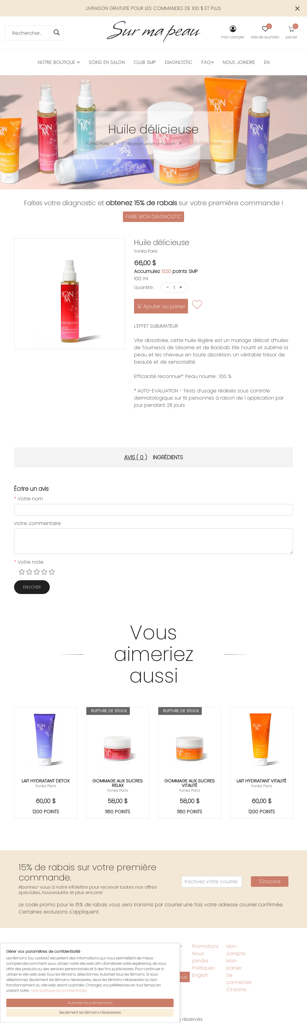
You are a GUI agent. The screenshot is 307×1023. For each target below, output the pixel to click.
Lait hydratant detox (46, 781)
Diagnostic (178, 62)
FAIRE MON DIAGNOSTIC (154, 216)
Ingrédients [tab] (168, 457)
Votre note (28, 562)
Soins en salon (107, 62)
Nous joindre (239, 62)
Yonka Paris (97, 143)
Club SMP (145, 62)
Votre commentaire (37, 523)
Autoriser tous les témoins (90, 1002)
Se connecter (239, 979)
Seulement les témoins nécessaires (90, 1012)
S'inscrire (270, 881)
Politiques (203, 967)
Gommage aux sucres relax (117, 783)
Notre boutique (59, 62)
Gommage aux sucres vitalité (189, 783)
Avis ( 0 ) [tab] (135, 457)
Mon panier (234, 964)
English (200, 975)
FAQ (207, 62)
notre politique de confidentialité (58, 990)
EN (267, 62)
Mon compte (236, 950)
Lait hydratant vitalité (261, 781)
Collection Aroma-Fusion (148, 144)
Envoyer (32, 587)
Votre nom (28, 498)
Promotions (205, 946)
